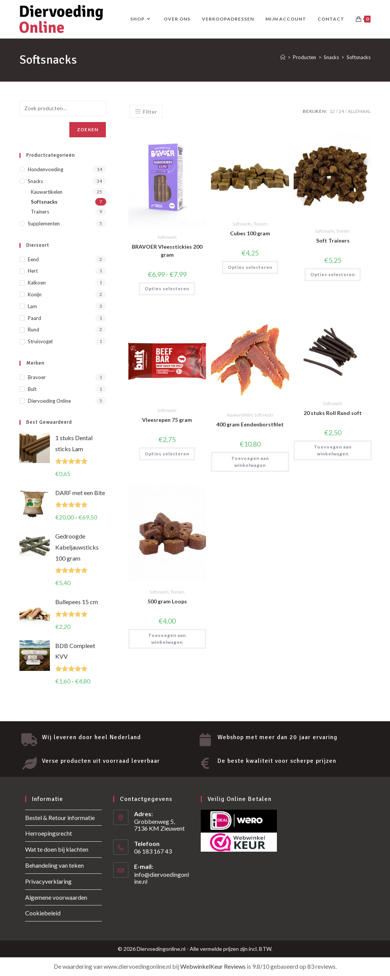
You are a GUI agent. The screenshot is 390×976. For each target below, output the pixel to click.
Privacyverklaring (48, 881)
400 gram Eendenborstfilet (250, 424)
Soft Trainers (333, 240)
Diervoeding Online (49, 401)
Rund (33, 329)
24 (341, 111)
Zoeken (87, 129)
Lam (32, 306)
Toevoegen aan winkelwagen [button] (250, 461)
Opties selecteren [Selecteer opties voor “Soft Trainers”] (332, 274)
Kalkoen (37, 283)
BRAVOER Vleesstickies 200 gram (167, 250)
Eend (33, 259)
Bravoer (37, 377)
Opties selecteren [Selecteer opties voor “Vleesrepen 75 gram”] (167, 454)
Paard (34, 318)
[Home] (282, 57)
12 (332, 111)
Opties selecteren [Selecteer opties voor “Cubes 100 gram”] (250, 267)
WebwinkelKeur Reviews (213, 966)
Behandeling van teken (54, 865)
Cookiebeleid (43, 913)
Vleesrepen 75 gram (167, 419)
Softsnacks (359, 57)
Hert (33, 271)
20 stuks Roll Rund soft (333, 413)
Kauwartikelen (240, 415)
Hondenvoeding (45, 169)
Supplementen (44, 223)
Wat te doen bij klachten (56, 849)
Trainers (260, 224)
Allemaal (359, 111)
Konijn (35, 294)
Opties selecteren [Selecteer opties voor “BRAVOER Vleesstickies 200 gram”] (167, 288)
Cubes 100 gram (250, 233)
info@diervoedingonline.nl (161, 878)
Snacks (35, 181)
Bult (32, 389)
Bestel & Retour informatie (60, 817)
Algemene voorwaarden (56, 897)
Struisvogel (40, 341)
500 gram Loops (167, 601)
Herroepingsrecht (48, 833)
